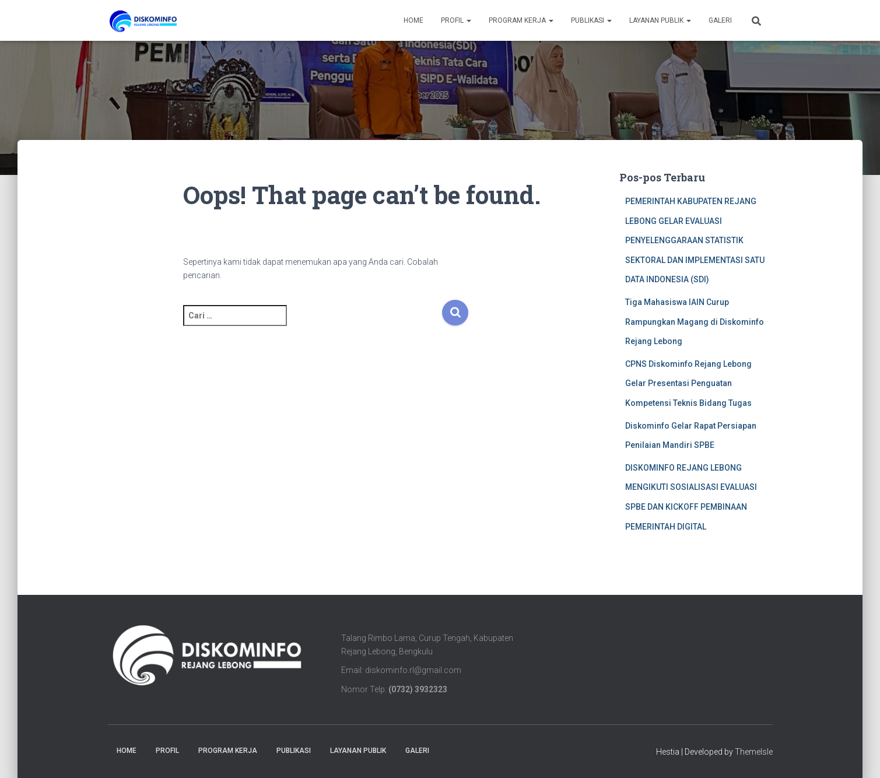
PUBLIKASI (591, 20)
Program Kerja (521, 20)
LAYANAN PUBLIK (660, 20)
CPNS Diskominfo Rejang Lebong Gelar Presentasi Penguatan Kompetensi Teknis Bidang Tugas (688, 383)
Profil (456, 20)
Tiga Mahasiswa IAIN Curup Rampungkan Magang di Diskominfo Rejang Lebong (694, 321)
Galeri (720, 20)
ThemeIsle (754, 751)
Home (413, 20)
